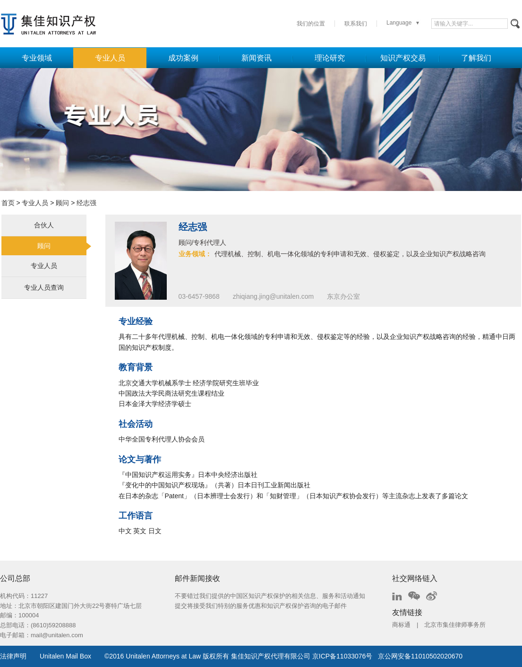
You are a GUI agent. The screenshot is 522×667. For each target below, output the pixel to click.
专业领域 (37, 58)
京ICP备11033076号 (342, 656)
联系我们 (355, 23)
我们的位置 (311, 23)
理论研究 (330, 58)
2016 (116, 656)
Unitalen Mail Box (65, 656)
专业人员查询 (44, 287)
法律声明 (13, 656)
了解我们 (476, 58)
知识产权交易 (403, 58)
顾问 (62, 203)
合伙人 (44, 225)
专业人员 (110, 58)
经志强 (86, 203)
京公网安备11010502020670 (420, 656)
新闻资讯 (256, 58)
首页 (8, 203)
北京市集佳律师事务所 (455, 624)
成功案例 (183, 58)
